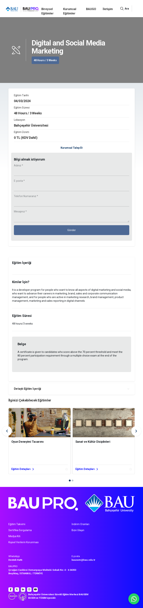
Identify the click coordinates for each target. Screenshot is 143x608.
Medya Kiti (14, 536)
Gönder (71, 230)
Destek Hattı (15, 560)
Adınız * (18, 165)
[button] (70, 480)
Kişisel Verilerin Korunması (23, 542)
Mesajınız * (20, 211)
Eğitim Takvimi (16, 524)
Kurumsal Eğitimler (69, 11)
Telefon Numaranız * (26, 196)
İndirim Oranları (80, 524)
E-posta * (19, 180)
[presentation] (7, 431)
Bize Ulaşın (78, 530)
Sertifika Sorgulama (20, 530)
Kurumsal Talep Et (72, 147)
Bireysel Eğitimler (47, 11)
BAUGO (91, 9)
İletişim (108, 9)
